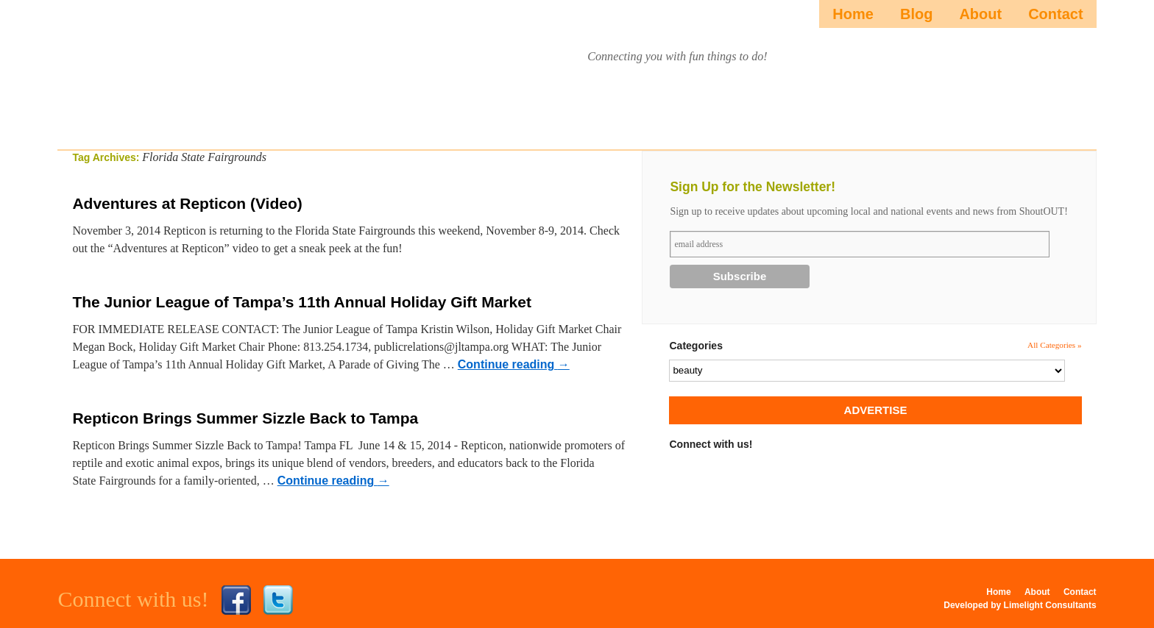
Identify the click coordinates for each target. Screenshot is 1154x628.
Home (853, 14)
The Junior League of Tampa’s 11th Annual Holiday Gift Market (301, 301)
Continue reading (514, 364)
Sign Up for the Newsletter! (752, 186)
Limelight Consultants (1050, 605)
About (980, 14)
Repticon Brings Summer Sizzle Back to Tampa (245, 418)
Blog (916, 14)
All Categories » (1054, 344)
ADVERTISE (875, 410)
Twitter (278, 600)
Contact (1055, 14)
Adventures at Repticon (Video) (187, 203)
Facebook (236, 600)
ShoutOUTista (192, 71)
